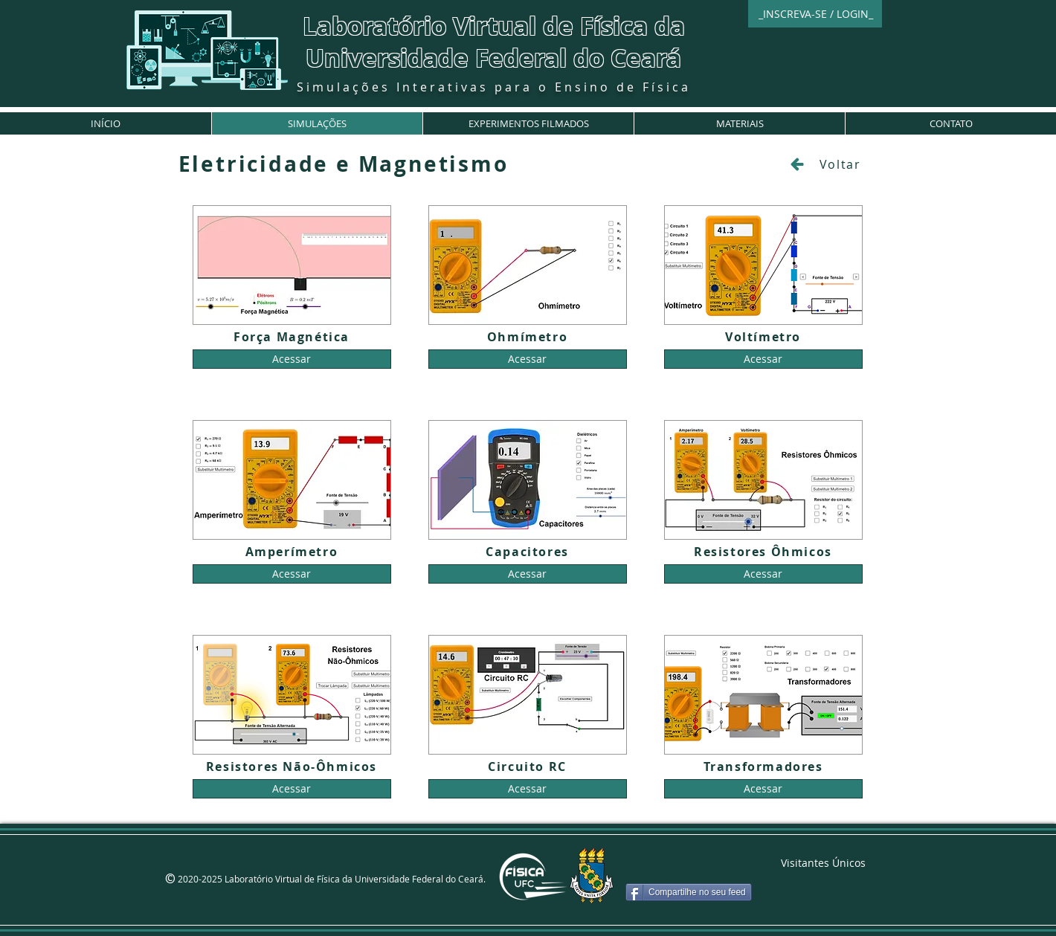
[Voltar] (825, 163)
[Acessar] (292, 359)
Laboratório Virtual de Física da (494, 25)
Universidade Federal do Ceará (493, 57)
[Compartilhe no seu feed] (688, 892)
